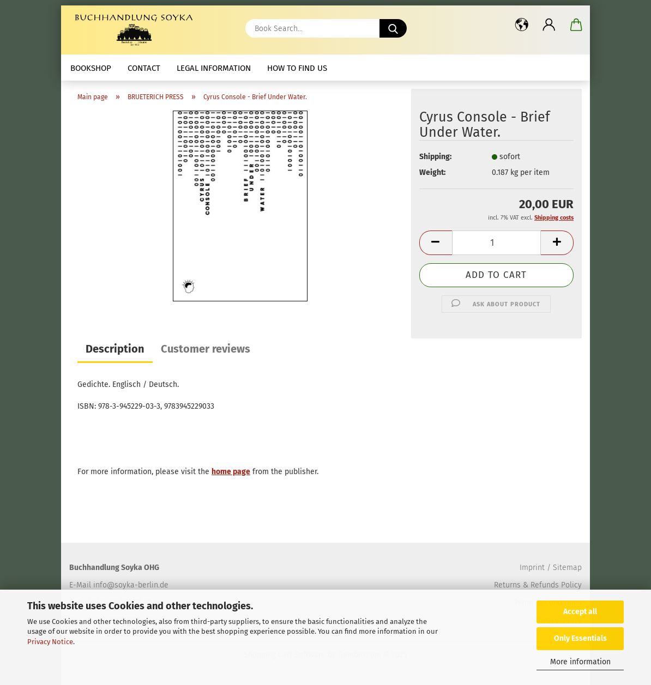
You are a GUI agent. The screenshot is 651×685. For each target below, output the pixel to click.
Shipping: (435, 156)
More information (580, 661)
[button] (521, 24)
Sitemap (567, 567)
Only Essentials (580, 638)
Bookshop (90, 68)
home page (231, 471)
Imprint (532, 567)
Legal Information (214, 68)
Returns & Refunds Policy (538, 585)
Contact (144, 68)
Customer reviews (205, 348)
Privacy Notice (50, 642)
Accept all (580, 611)
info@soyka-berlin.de (130, 585)
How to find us (297, 68)
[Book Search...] (393, 28)
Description (115, 348)
